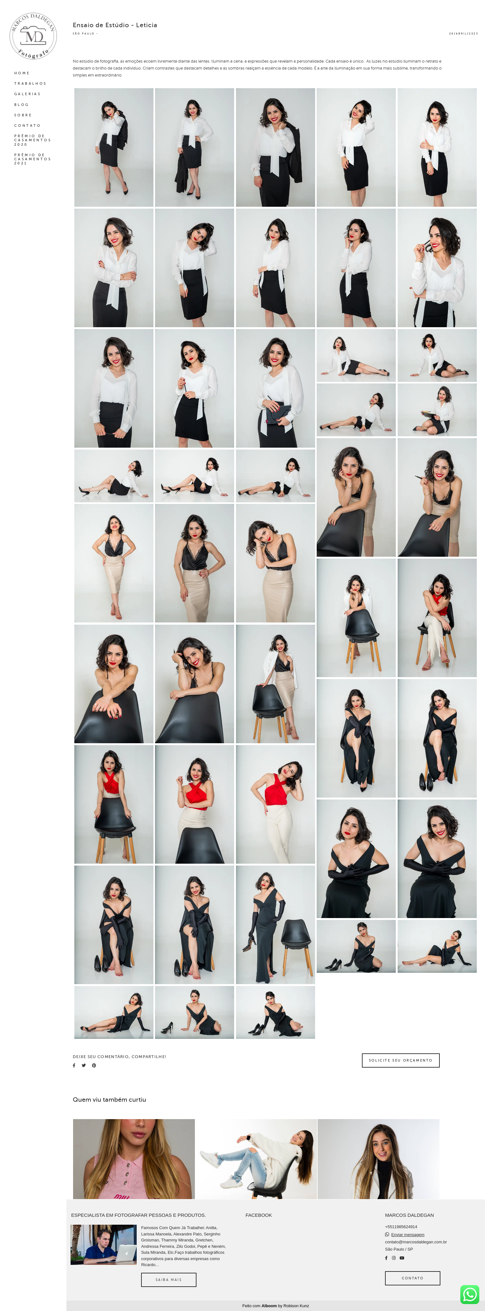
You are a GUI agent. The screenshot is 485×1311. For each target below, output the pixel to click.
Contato (413, 1278)
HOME (22, 73)
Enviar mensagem (408, 1235)
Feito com (275, 1305)
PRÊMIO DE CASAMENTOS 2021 (33, 159)
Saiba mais (169, 1280)
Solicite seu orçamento (401, 1060)
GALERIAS (27, 94)
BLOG (21, 105)
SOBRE (23, 115)
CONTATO (27, 126)
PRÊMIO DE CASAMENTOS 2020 (33, 140)
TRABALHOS (30, 84)
